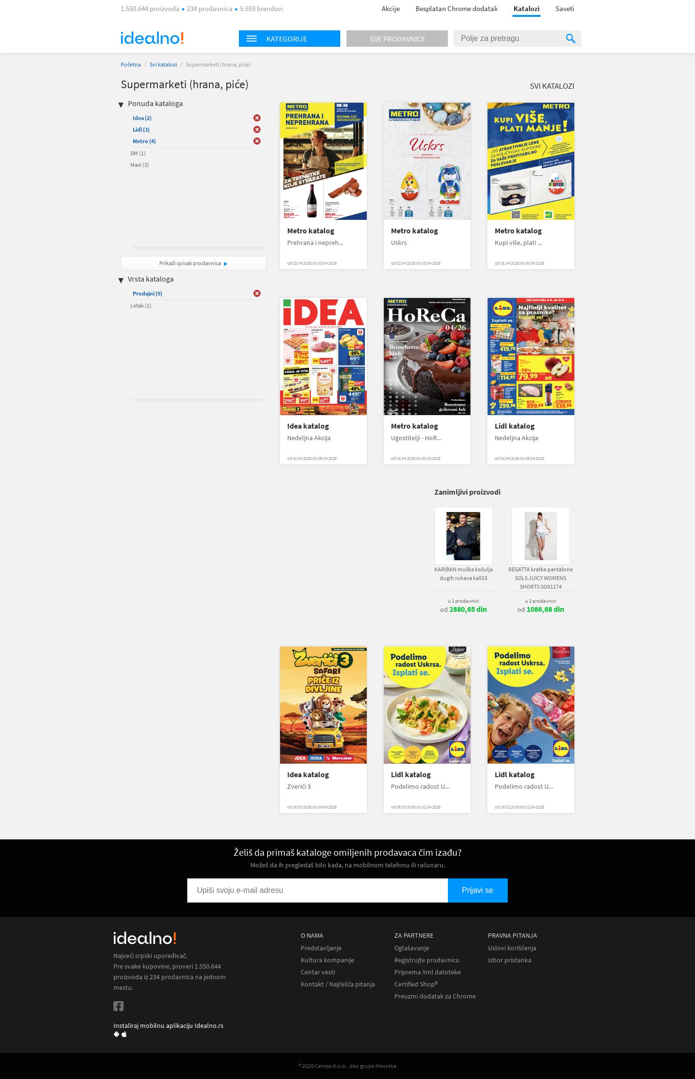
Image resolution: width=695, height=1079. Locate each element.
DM (138, 153)
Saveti (565, 8)
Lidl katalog (515, 426)
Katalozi (527, 8)
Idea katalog (308, 426)
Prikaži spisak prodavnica (190, 263)
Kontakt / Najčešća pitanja (338, 984)
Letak (141, 305)
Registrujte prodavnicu (426, 960)
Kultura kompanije (327, 960)
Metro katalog (310, 230)
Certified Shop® (416, 984)
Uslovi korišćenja (512, 948)
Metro (144, 141)
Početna (131, 64)
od (463, 609)
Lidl (141, 129)
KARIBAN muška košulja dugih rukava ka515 (463, 573)
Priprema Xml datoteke (427, 972)
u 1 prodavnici (463, 600)
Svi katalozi (163, 64)
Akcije (391, 8)
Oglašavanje (411, 948)
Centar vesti (318, 972)
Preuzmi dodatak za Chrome (435, 996)
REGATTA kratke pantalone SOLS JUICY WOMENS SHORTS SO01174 (540, 578)
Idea (142, 117)
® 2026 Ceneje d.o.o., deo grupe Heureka (347, 1065)
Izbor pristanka (509, 960)
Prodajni (147, 293)
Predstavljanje (321, 948)
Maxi (139, 164)
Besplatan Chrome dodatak (457, 8)
